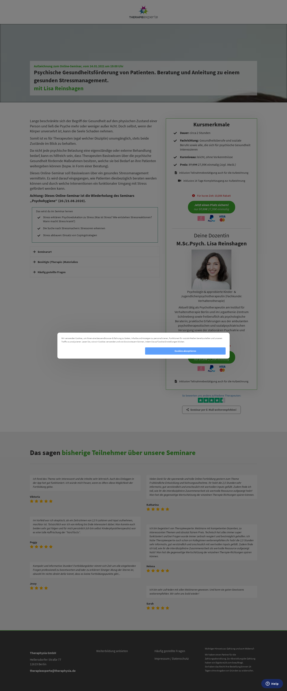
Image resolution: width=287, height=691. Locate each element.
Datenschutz (180, 658)
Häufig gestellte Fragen (169, 651)
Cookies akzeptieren (185, 350)
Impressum (162, 658)
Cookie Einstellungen (196, 341)
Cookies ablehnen (101, 350)
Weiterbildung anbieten (112, 651)
